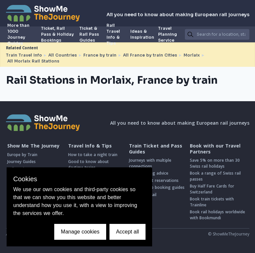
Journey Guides (21, 161)
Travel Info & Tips (90, 146)
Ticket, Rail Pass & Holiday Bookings (57, 34)
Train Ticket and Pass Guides (155, 148)
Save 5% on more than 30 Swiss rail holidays (215, 163)
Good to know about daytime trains (88, 164)
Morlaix (192, 55)
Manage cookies (80, 231)
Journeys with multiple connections (150, 163)
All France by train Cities (150, 55)
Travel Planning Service (167, 34)
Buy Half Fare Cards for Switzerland (212, 189)
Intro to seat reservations (154, 180)
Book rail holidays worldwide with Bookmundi (217, 215)
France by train (99, 55)
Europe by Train (22, 154)
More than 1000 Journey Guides (18, 34)
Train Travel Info (24, 55)
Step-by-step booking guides (157, 187)
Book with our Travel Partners (215, 148)
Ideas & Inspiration (142, 34)
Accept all (127, 231)
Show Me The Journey (33, 146)
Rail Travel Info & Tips (113, 34)
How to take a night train (92, 154)
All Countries (62, 55)
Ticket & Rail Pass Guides (89, 34)
